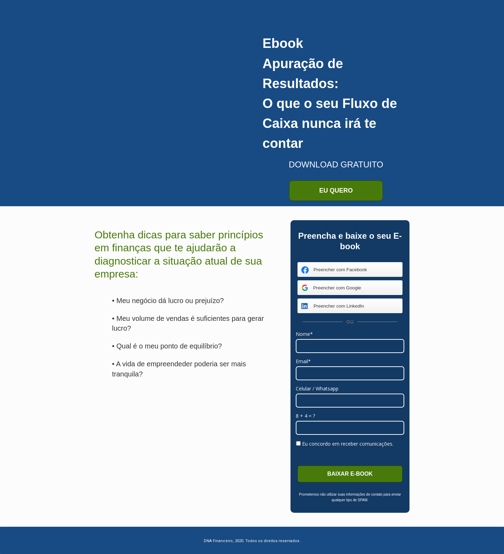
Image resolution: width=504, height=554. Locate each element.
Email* (303, 361)
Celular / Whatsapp (317, 389)
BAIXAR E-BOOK (350, 474)
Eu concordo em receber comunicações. (344, 444)
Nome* (304, 334)
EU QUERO (336, 190)
